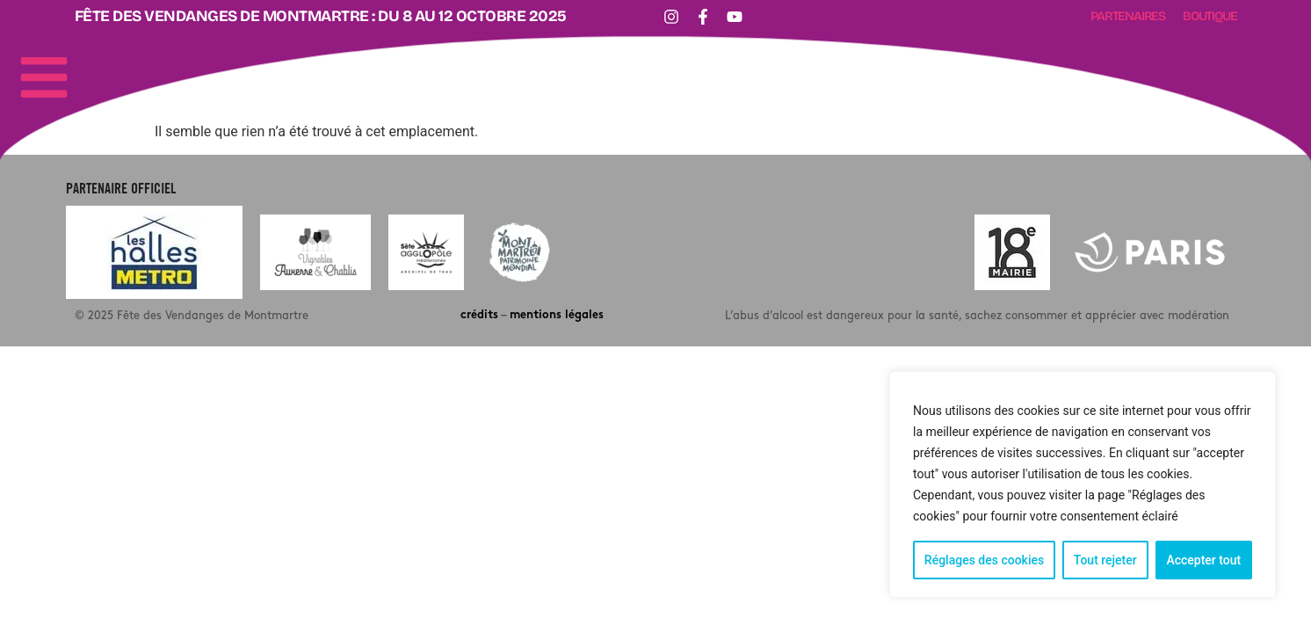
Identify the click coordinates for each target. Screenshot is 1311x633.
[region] (1082, 484)
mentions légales (557, 315)
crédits (479, 315)
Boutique (1209, 16)
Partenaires (1127, 16)
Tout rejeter (1105, 560)
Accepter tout (1203, 560)
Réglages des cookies (984, 560)
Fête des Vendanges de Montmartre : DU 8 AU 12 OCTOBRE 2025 (321, 16)
